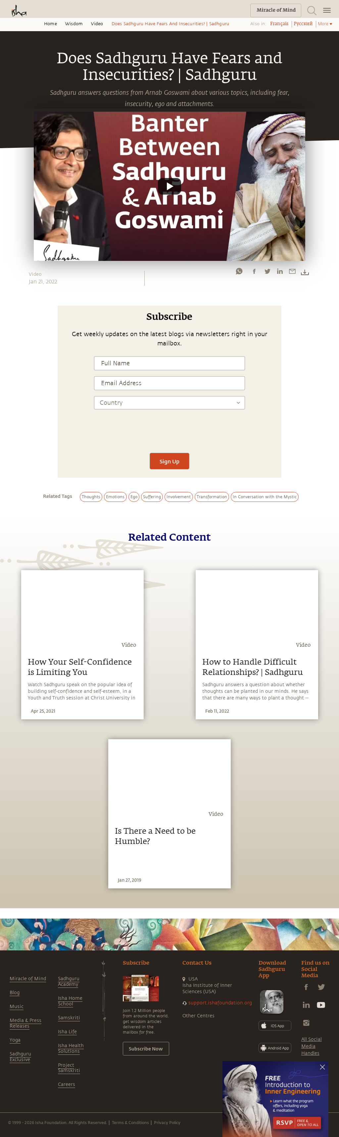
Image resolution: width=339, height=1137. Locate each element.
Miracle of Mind (28, 978)
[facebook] (254, 272)
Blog (15, 992)
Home (50, 24)
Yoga (15, 1040)
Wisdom (74, 24)
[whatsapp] (239, 273)
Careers (66, 1084)
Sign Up (169, 461)
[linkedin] (279, 273)
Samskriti (69, 1017)
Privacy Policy (167, 1122)
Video (97, 24)
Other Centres (198, 1015)
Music (17, 1006)
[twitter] (267, 273)
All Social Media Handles (311, 1046)
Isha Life (67, 1031)
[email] (292, 273)
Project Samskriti (69, 1068)
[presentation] (169, 427)
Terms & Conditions (130, 1122)
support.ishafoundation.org (220, 1002)
